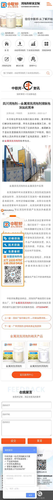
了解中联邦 (40, 495)
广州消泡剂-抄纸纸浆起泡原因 (27, 326)
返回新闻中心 (26, 374)
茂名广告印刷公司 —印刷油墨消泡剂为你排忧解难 (30, 318)
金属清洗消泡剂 (12, 141)
